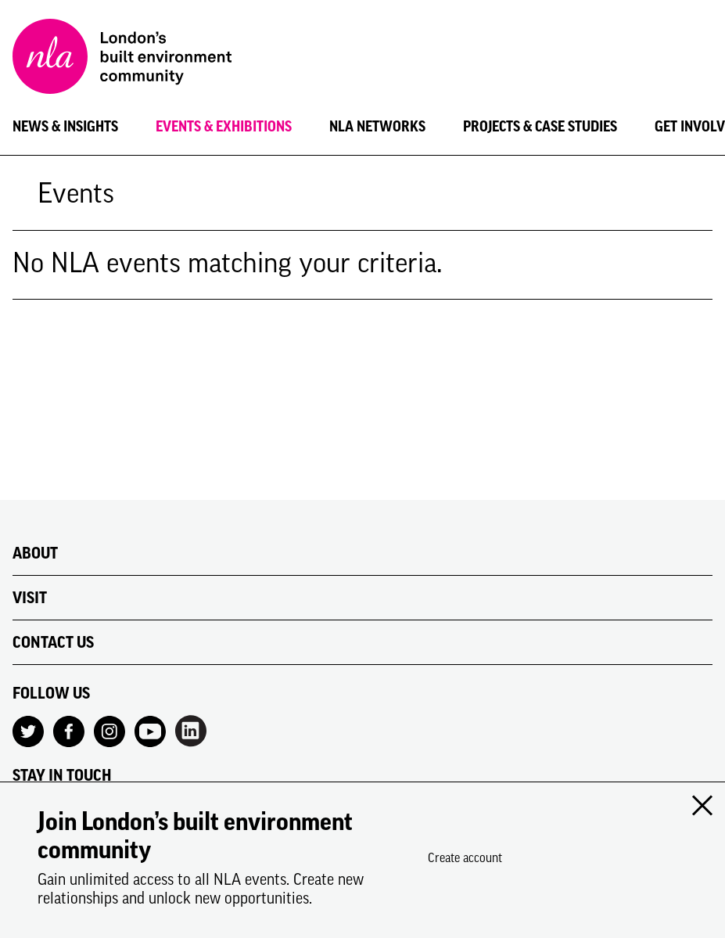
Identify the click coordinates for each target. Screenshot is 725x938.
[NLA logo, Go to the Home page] (122, 59)
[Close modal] (701, 806)
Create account (465, 857)
